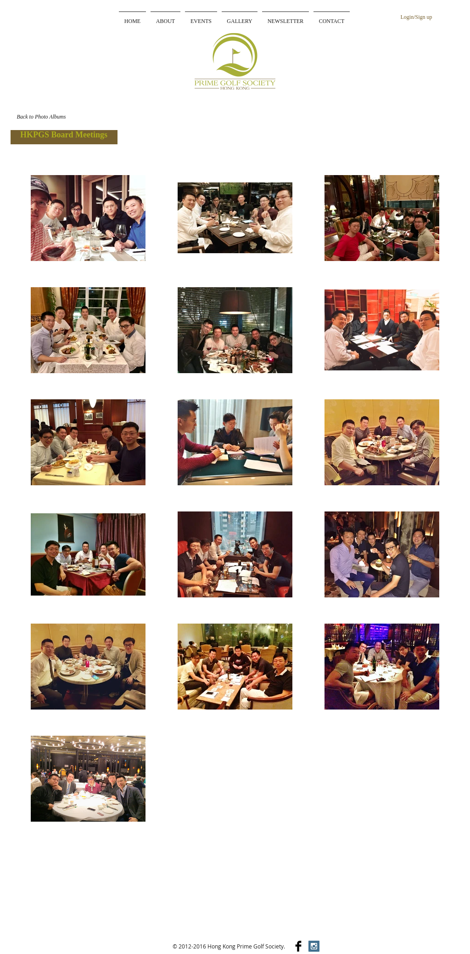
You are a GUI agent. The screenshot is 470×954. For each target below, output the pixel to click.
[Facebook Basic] (298, 946)
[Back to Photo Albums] (41, 116)
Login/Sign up (416, 17)
